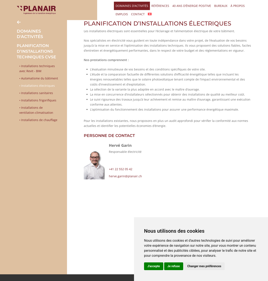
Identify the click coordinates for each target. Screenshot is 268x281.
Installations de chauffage (38, 120)
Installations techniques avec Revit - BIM (37, 68)
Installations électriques (37, 86)
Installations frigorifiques (38, 100)
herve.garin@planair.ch (125, 176)
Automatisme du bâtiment (39, 78)
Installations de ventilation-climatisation (36, 110)
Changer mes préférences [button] (204, 266)
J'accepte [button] (153, 266)
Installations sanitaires (36, 93)
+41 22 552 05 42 (120, 169)
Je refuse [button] (174, 266)
